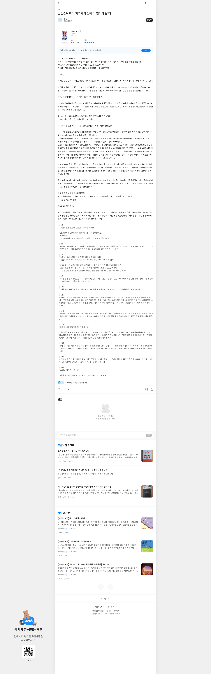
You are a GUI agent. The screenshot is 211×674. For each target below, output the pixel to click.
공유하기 (152, 389)
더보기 (152, 3)
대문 (146, 3)
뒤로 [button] (59, 3)
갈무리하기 (146, 389)
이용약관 (108, 611)
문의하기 (116, 611)
